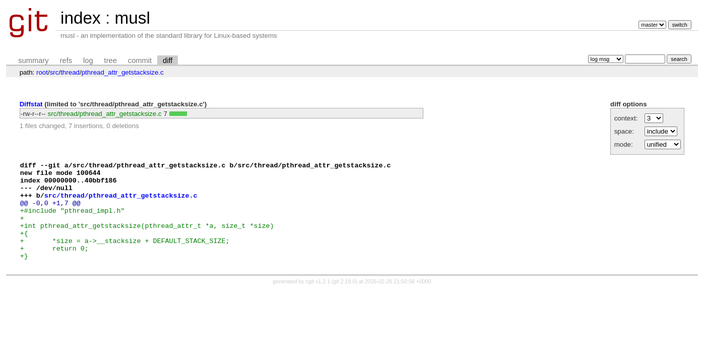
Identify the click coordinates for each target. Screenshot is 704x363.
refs (66, 60)
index (80, 18)
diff (167, 60)
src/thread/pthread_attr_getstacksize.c (105, 113)
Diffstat (31, 104)
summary (33, 60)
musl (132, 18)
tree (110, 60)
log (88, 60)
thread (70, 72)
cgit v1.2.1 (318, 301)
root (42, 72)
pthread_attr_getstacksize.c (123, 72)
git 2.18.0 (345, 301)
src (54, 72)
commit (140, 60)
